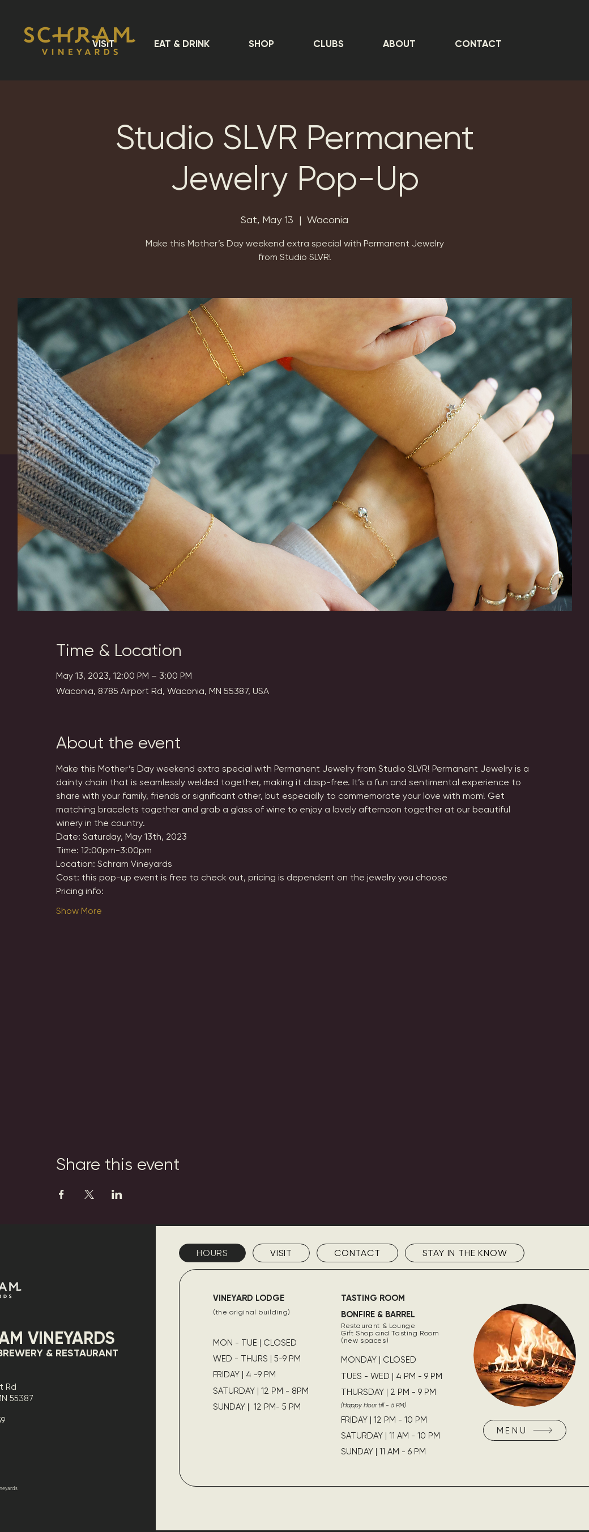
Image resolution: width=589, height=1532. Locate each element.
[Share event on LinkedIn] (117, 1194)
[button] (181, 43)
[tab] (212, 1253)
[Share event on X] (89, 1194)
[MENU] (524, 1430)
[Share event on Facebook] (61, 1194)
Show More (79, 910)
